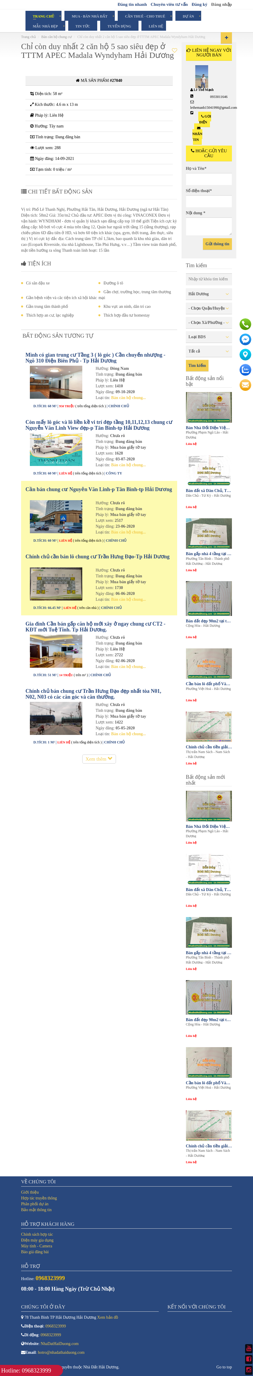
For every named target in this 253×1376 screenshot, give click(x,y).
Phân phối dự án (35, 1204)
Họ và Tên (196, 168)
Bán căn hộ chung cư (56, 37)
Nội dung (195, 213)
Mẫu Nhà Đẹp (45, 26)
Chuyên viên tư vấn (169, 4)
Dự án (188, 16)
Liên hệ (156, 26)
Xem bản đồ (107, 1317)
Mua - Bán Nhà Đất (89, 16)
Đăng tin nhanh (132, 4)
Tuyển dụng (119, 26)
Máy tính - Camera (36, 1246)
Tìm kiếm (197, 365)
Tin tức (83, 26)
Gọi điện (205, 119)
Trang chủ (43, 16)
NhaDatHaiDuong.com (59, 1344)
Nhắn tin (197, 134)
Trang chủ (28, 37)
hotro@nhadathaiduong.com (61, 1352)
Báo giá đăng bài (35, 1252)
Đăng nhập (221, 4)
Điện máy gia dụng (37, 1240)
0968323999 (55, 1326)
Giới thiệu (30, 1192)
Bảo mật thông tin (36, 1210)
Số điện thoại (199, 191)
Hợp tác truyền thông (39, 1198)
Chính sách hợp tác (37, 1234)
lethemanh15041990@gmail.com (213, 108)
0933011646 (219, 97)
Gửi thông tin (217, 244)
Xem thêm (99, 759)
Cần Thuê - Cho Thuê (145, 16)
